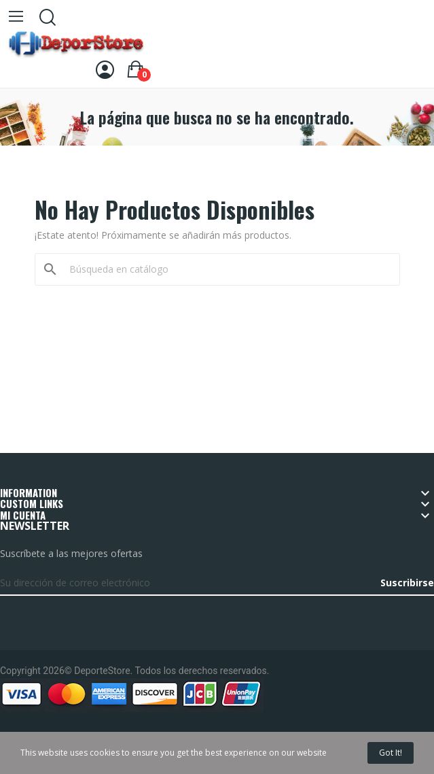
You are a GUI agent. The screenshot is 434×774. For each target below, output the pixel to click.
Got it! (390, 752)
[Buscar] (225, 269)
